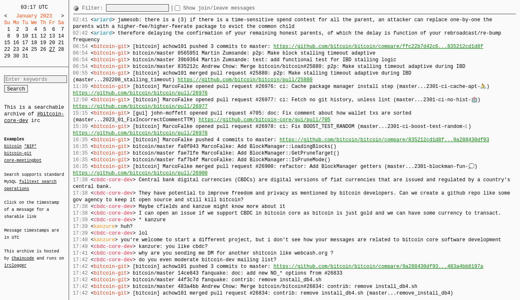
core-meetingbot (23, 160)
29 (7, 56)
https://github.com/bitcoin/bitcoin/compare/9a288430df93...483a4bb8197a (378, 266)
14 (61, 36)
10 (25, 36)
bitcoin (13, 147)
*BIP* (30, 147)
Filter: (94, 8)
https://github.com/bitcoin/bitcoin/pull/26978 (140, 133)
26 (43, 49)
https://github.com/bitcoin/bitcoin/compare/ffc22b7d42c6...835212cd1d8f (378, 46)
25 (34, 49)
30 (16, 56)
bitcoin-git (18, 153)
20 (52, 42)
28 (61, 49)
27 (52, 49)
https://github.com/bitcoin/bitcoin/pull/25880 (245, 79)
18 (34, 42)
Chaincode (23, 253)
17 (25, 42)
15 (7, 42)
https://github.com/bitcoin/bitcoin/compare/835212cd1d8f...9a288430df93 (384, 139)
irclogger (15, 260)
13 (52, 36)
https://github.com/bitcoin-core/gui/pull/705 (264, 119)
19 (43, 42)
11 (34, 36)
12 (43, 36)
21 (61, 42)
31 (25, 56)
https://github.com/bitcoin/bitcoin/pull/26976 (140, 93)
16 (16, 42)
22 (7, 49)
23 (16, 49)
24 (25, 49)
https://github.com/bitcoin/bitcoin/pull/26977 (140, 106)
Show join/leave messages (234, 8)
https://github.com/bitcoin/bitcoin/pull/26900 (140, 173)
